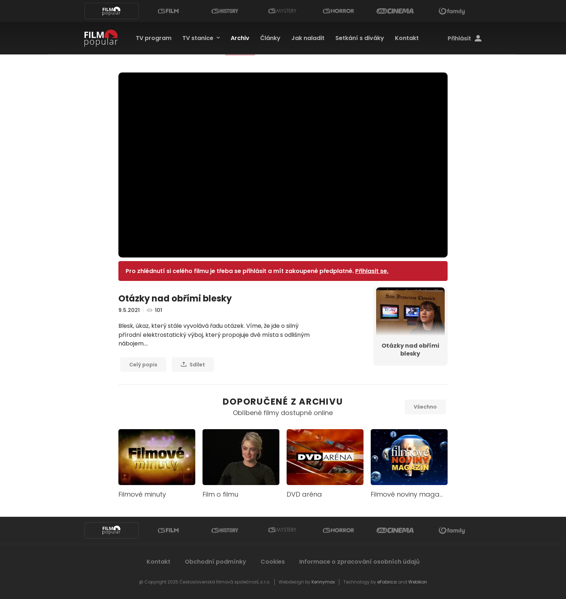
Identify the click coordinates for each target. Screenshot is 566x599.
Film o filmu (220, 494)
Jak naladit (308, 38)
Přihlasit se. (371, 271)
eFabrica (387, 582)
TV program (153, 38)
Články (270, 38)
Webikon (417, 582)
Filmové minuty (142, 494)
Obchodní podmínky (215, 562)
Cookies (273, 562)
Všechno (425, 406)
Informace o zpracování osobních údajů (359, 562)
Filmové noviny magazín (410, 494)
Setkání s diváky (359, 38)
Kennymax (323, 582)
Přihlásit (465, 38)
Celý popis (143, 364)
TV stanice (197, 38)
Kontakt (407, 38)
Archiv (240, 38)
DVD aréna (304, 494)
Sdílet (193, 364)
